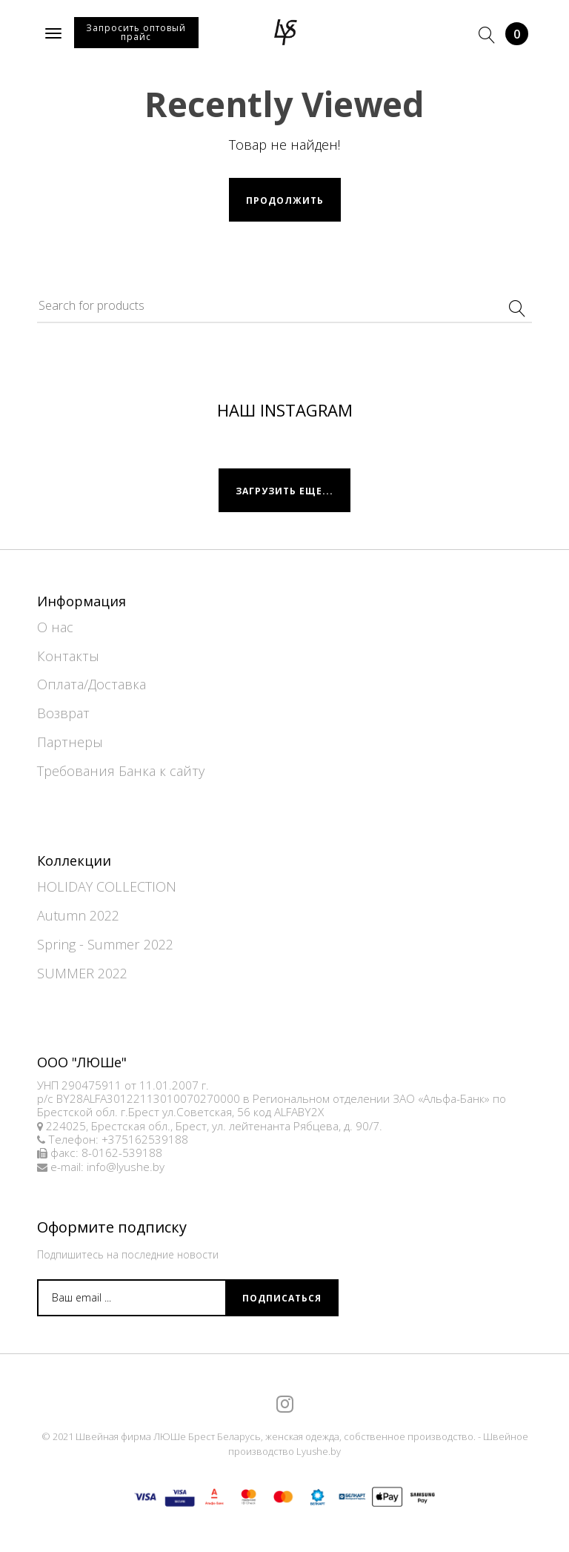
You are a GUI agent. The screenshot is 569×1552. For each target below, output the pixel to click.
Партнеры (70, 742)
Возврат (63, 713)
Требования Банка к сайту (120, 771)
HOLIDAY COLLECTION (106, 886)
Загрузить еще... (284, 491)
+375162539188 (145, 1139)
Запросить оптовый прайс (136, 32)
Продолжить (285, 200)
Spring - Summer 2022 (105, 944)
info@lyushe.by (125, 1167)
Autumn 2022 (78, 915)
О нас (55, 627)
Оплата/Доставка (91, 684)
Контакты (68, 656)
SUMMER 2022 (82, 973)
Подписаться (282, 1298)
